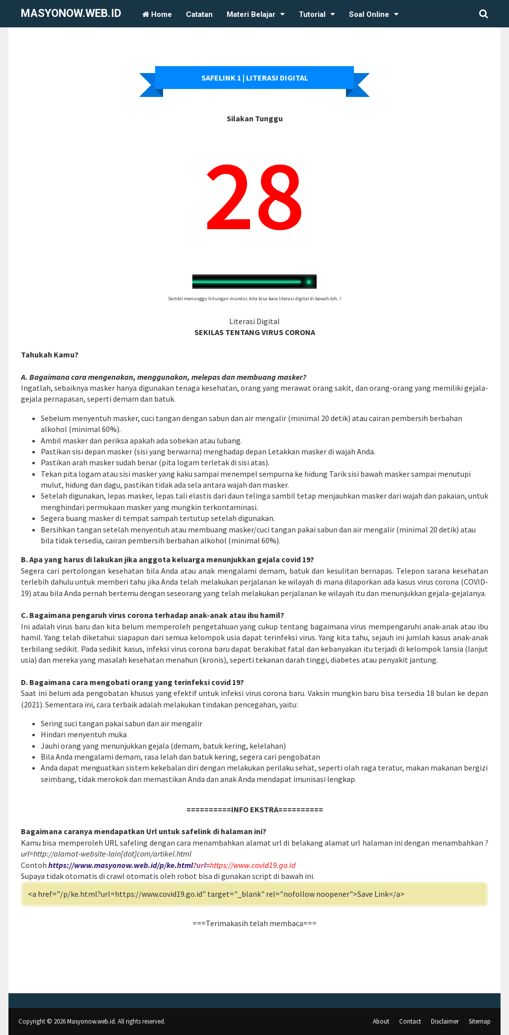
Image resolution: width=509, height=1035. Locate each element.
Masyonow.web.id (71, 13)
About (381, 1021)
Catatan (199, 14)
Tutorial (312, 14)
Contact (410, 1021)
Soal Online (369, 14)
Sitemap (480, 1021)
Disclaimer (445, 1021)
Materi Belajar (251, 14)
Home (157, 14)
